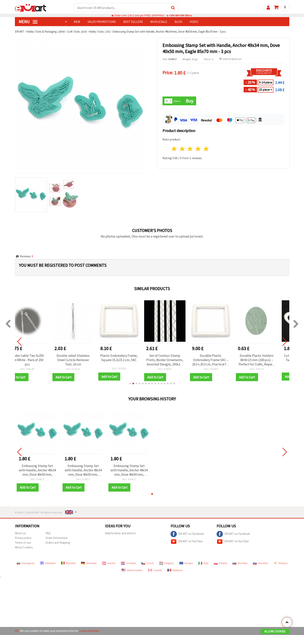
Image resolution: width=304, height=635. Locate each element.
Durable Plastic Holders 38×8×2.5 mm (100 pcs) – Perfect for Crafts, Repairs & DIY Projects (267, 360)
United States (132, 571)
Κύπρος (280, 563)
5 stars (206, 149)
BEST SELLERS (133, 22)
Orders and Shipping (57, 543)
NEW (77, 22)
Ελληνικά (47, 563)
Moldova (174, 571)
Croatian (128, 563)
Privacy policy (23, 538)
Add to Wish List (230, 59)
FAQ (47, 533)
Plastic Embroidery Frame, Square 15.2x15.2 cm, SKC (129, 358)
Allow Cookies (274, 631)
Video (194, 22)
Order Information (56, 538)
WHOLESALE (158, 22)
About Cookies (24, 548)
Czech (147, 563)
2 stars (182, 149)
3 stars (190, 149)
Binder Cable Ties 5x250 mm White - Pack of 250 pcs (37, 360)
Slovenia (260, 563)
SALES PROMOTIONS (102, 22)
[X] (16, 631)
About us (20, 533)
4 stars (198, 149)
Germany (89, 563)
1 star (174, 149)
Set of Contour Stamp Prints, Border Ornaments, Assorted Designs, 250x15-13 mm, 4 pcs (174, 360)
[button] (130, 384)
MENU (28, 22)
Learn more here (89, 631)
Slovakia (239, 563)
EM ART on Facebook (187, 534)
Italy (203, 563)
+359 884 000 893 (179, 15)
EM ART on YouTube (187, 542)
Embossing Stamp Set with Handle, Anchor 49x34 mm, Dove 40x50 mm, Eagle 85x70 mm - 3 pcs (37, 470)
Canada (155, 571)
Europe (186, 563)
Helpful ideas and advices (120, 533)
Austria (108, 563)
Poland (220, 563)
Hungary (166, 563)
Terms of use (23, 543)
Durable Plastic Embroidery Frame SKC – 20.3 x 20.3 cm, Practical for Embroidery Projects (220, 360)
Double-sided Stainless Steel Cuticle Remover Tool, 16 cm (83, 360)
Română (68, 563)
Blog (178, 22)
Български (25, 563)
